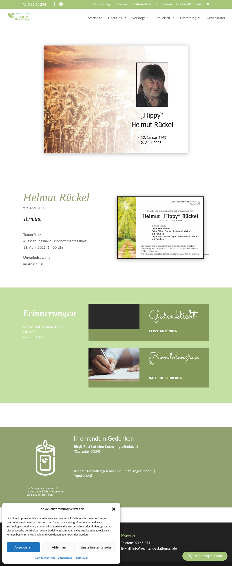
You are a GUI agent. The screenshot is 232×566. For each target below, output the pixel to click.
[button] (113, 509)
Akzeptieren (23, 547)
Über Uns (115, 18)
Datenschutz (64, 557)
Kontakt (123, 4)
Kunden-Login (102, 4)
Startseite (95, 18)
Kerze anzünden (163, 331)
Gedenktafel (216, 18)
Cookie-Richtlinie (45, 557)
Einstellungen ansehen (96, 547)
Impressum (81, 557)
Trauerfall (163, 18)
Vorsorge (139, 18)
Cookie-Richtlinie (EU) (192, 4)
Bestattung (188, 18)
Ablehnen (59, 547)
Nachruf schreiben (166, 378)
